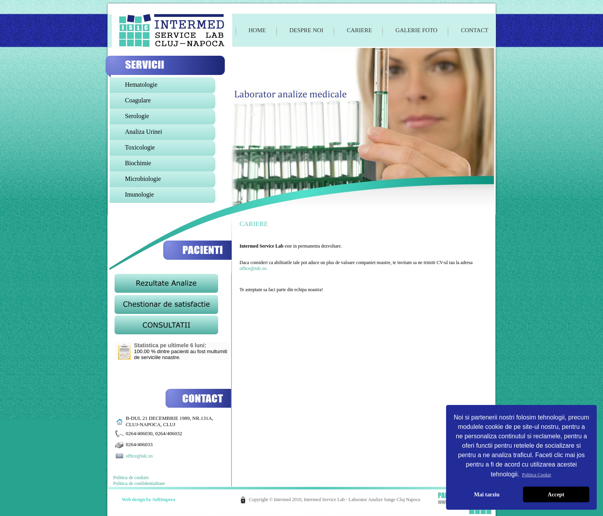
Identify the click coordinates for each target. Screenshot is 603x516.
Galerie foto (416, 30)
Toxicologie (140, 147)
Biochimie (138, 163)
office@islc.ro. (254, 268)
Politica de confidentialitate (139, 483)
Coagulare (138, 100)
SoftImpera (163, 499)
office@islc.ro (139, 456)
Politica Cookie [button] (536, 475)
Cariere (359, 30)
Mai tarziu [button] (486, 494)
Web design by (137, 499)
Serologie (137, 116)
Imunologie (139, 194)
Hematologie (141, 84)
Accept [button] (556, 494)
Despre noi (306, 30)
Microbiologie (143, 178)
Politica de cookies (131, 477)
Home (257, 30)
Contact (474, 30)
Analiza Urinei (143, 131)
